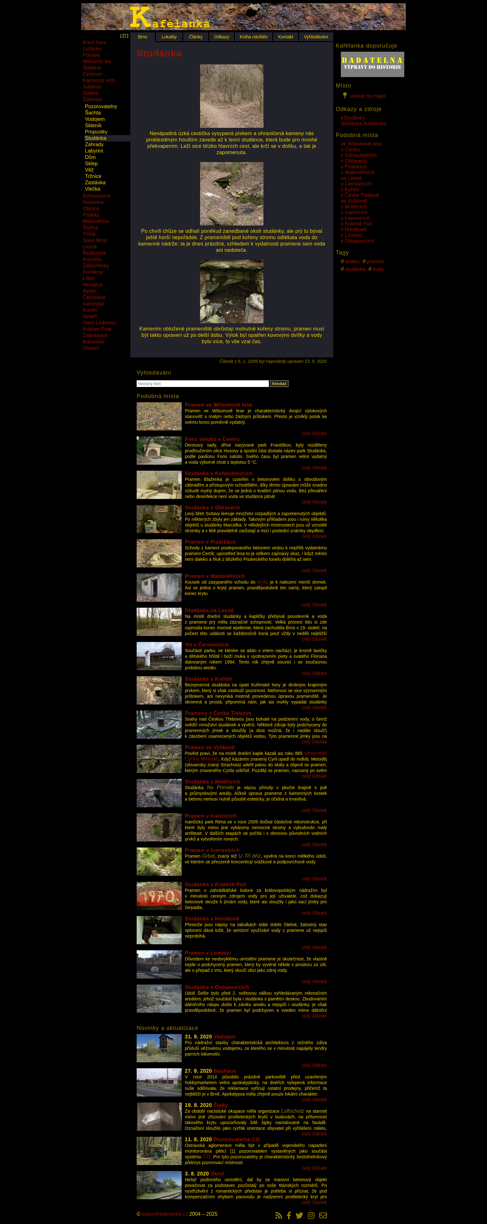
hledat (279, 383)
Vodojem (95, 119)
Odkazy (221, 36)
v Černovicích (356, 184)
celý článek (314, 433)
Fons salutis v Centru (212, 439)
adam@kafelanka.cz (165, 1214)
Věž (89, 170)
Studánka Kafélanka (363, 123)
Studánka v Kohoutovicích (218, 473)
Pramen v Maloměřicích (215, 576)
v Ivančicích (354, 212)
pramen (375, 261)
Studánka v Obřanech (212, 507)
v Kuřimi (350, 189)
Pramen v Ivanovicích (212, 850)
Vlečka (92, 189)
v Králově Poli (356, 223)
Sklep (91, 163)
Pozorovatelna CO (237, 1139)
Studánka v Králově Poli (215, 884)
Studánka (96, 138)
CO (207, 1156)
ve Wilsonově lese (361, 144)
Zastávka (95, 182)
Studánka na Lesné (209, 610)
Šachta (93, 112)
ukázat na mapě (363, 95)
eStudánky (353, 118)
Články (196, 36)
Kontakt (285, 36)
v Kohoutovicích (359, 155)
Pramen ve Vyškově (210, 747)
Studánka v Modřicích (212, 781)
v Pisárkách (354, 166)
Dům (90, 157)
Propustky (96, 131)
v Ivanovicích (355, 218)
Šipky (221, 1105)
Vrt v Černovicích (207, 644)
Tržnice (93, 176)
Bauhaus (225, 1071)
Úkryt (217, 1173)
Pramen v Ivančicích (211, 816)
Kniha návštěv (254, 36)
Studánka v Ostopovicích (217, 987)
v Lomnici (351, 235)
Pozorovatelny (101, 106)
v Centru (350, 149)
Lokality (169, 36)
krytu (262, 582)
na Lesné (351, 178)
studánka (355, 269)
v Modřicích (354, 206)
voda (378, 269)
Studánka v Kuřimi (208, 679)
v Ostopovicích (357, 241)
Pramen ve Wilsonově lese (218, 405)
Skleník (93, 125)
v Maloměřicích (358, 172)
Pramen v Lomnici (208, 953)
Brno (142, 36)
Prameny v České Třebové (218, 713)
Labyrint (94, 151)
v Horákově (354, 229)
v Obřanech (354, 161)
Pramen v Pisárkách (210, 542)
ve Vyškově (354, 201)
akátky (352, 261)
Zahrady (94, 144)
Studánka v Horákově (212, 918)
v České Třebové (360, 195)
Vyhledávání (316, 36)
